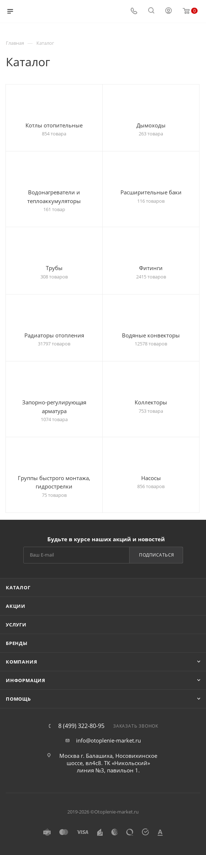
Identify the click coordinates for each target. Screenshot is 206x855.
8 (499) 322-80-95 (81, 726)
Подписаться (156, 555)
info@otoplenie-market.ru (108, 740)
